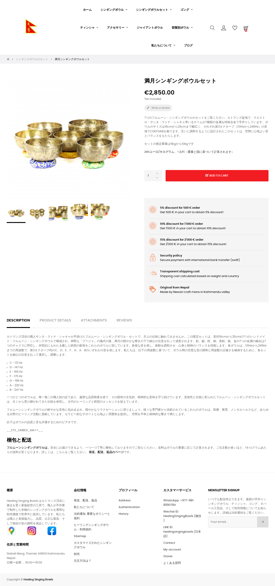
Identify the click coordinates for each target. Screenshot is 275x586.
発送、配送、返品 (85, 500)
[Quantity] (153, 175)
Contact (169, 543)
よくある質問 (172, 563)
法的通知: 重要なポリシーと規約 (92, 516)
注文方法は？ (82, 560)
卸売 (77, 554)
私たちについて (84, 507)
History (123, 513)
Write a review (158, 107)
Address (125, 500)
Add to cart (216, 175)
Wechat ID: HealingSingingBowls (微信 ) (182, 516)
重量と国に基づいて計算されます (209, 152)
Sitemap (80, 536)
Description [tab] (18, 320)
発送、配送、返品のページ (106, 452)
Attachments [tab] (94, 320)
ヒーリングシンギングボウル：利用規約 (91, 527)
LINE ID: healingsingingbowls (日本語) (182, 532)
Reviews (124, 320)
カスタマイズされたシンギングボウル (93, 545)
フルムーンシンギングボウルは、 (28, 447)
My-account (172, 549)
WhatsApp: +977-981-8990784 (179, 502)
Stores (168, 556)
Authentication (129, 507)
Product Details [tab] (55, 320)
